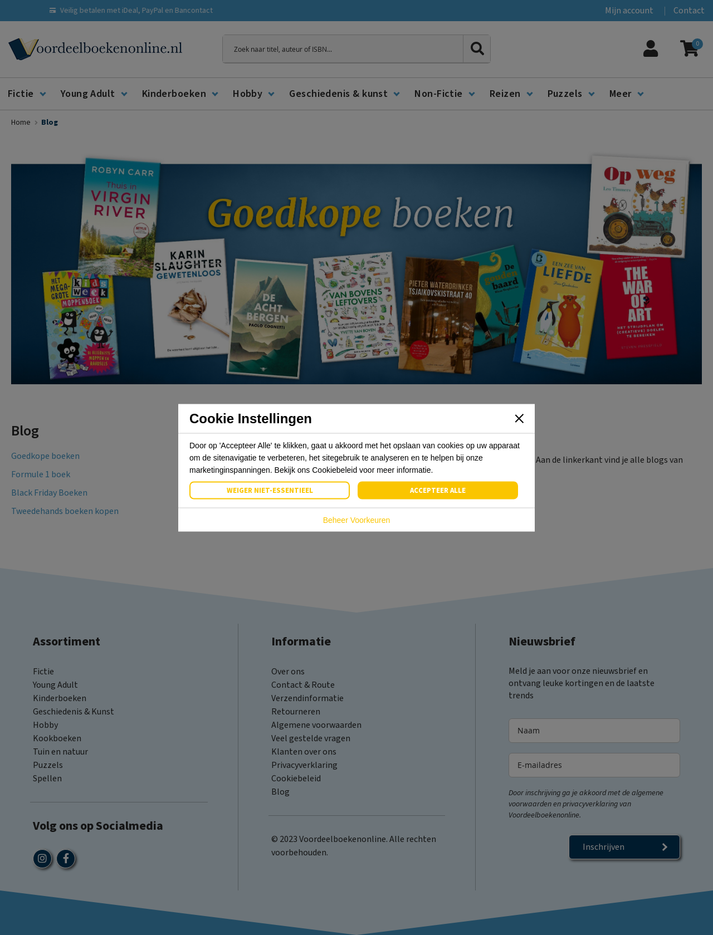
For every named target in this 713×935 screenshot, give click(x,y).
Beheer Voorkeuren (356, 519)
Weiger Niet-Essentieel (270, 490)
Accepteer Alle (438, 490)
